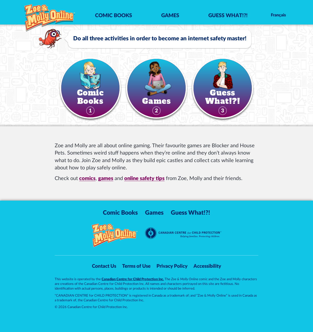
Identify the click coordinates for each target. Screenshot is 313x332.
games (105, 178)
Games (170, 15)
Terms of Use (136, 266)
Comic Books (113, 15)
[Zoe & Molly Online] (49, 14)
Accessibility (207, 266)
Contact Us (104, 266)
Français (278, 15)
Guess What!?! (228, 15)
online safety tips (144, 178)
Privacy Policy (171, 266)
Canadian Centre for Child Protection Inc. (133, 279)
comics (87, 178)
